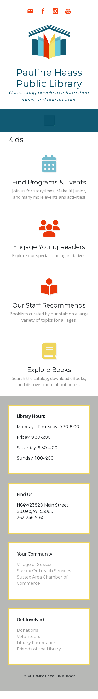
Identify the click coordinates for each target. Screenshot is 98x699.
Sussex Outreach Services (44, 570)
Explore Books (49, 369)
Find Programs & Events (49, 182)
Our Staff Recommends (49, 305)
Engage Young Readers (49, 247)
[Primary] (49, 120)
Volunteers (28, 636)
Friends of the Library (39, 649)
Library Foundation (36, 642)
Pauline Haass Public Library (49, 78)
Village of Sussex (34, 564)
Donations (27, 630)
